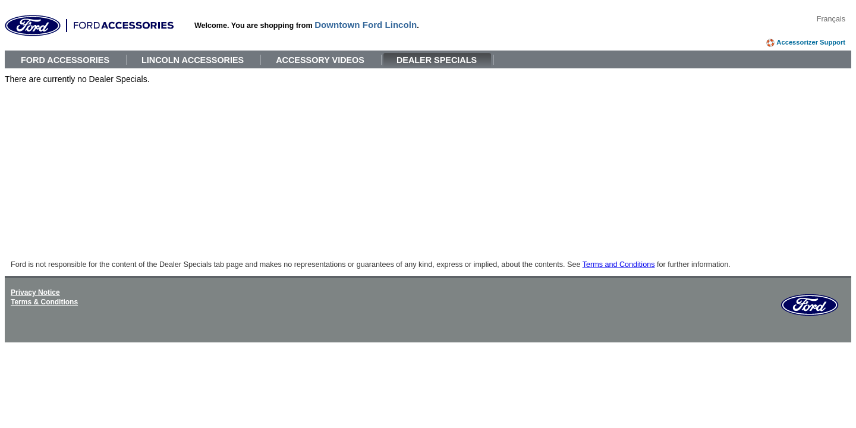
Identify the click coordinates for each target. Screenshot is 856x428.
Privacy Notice (35, 292)
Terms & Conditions (44, 302)
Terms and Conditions (619, 264)
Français (831, 19)
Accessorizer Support (810, 42)
